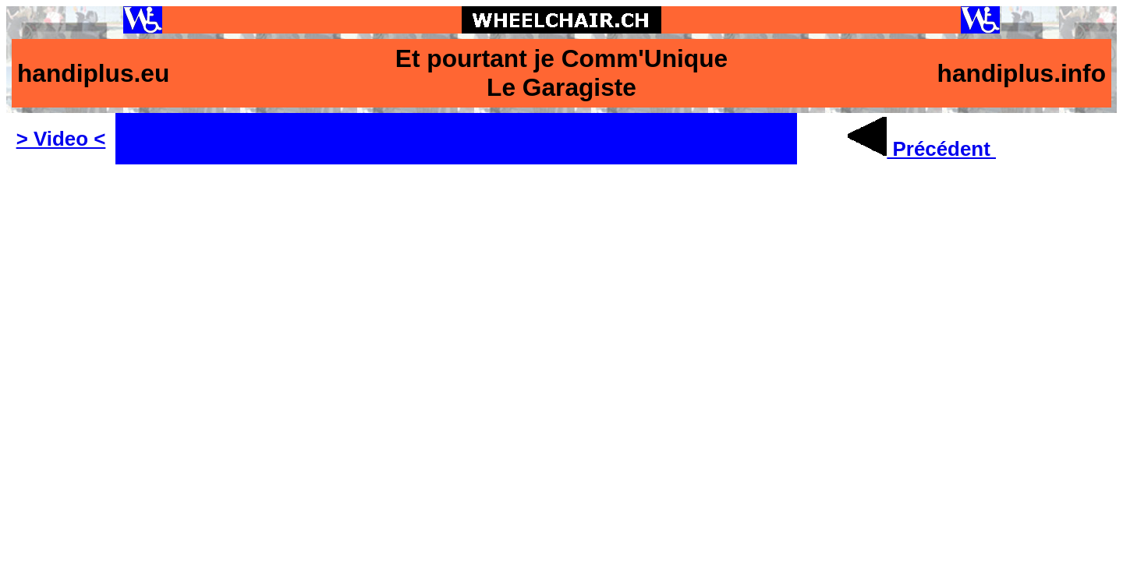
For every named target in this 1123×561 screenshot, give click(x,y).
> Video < (61, 139)
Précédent (922, 149)
